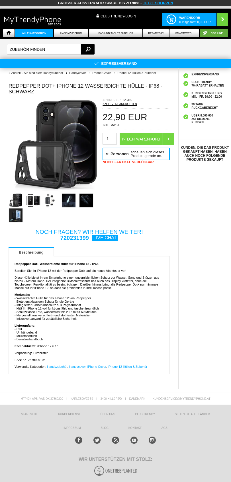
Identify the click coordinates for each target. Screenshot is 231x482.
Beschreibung (31, 252)
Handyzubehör (71, 33)
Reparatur (155, 33)
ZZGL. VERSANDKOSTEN (120, 104)
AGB (164, 427)
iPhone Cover (96, 366)
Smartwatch (184, 33)
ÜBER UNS (108, 414)
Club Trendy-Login (118, 16)
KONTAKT (135, 427)
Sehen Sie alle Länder (192, 414)
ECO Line (217, 33)
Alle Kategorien (34, 33)
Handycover (77, 366)
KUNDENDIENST (69, 414)
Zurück (16, 73)
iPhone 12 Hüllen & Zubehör (127, 366)
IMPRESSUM (72, 427)
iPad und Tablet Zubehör (115, 33)
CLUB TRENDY (145, 414)
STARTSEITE (29, 414)
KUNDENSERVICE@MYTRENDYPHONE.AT (181, 398)
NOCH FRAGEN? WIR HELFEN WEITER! (89, 235)
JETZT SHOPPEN (158, 3)
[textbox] (51, 49)
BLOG (105, 427)
